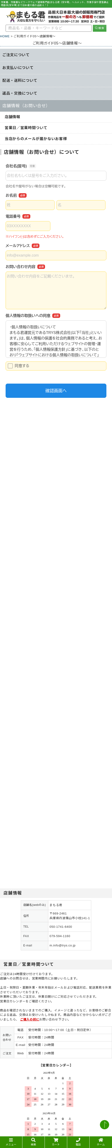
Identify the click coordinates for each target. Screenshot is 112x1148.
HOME (5, 36)
